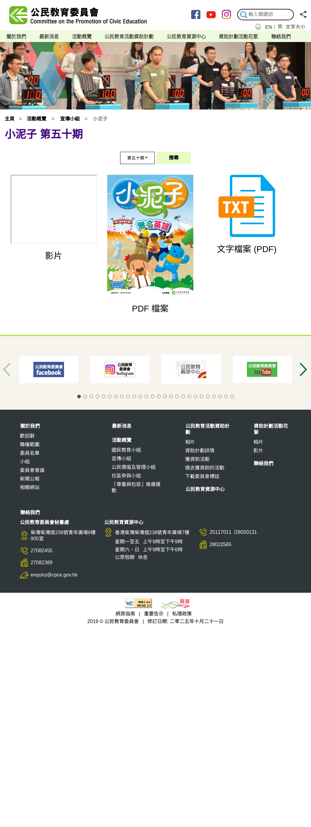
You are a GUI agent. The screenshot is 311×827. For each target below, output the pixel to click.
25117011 (220, 534)
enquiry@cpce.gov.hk (54, 577)
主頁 (9, 121)
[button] (79, 398)
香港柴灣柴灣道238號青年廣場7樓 (152, 534)
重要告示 (154, 615)
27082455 (41, 552)
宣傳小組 (70, 121)
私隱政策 (182, 615)
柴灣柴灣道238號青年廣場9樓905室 (63, 537)
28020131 (246, 534)
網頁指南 (125, 615)
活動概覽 (36, 121)
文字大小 (295, 26)
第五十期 (135, 160)
